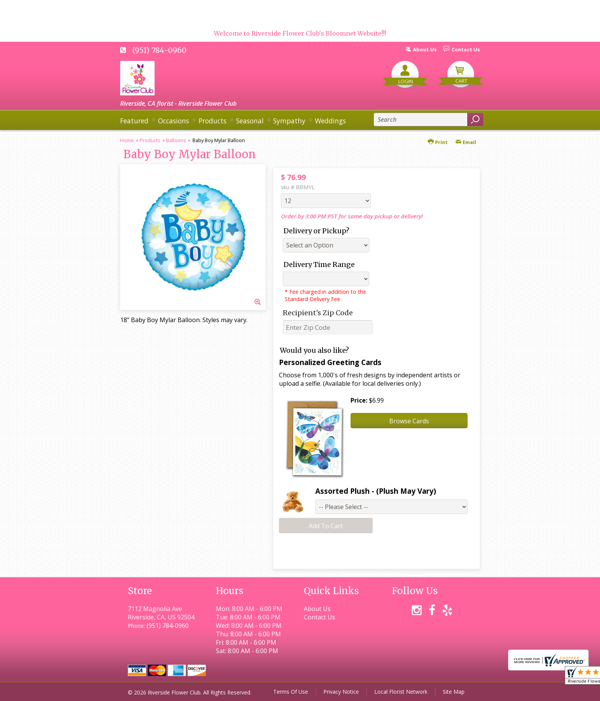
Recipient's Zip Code (318, 312)
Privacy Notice (341, 691)
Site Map (454, 691)
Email (465, 142)
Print (438, 142)
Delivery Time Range (319, 264)
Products (150, 140)
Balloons (176, 140)
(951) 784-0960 (159, 50)
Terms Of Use (290, 691)
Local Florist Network (400, 691)
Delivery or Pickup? (316, 230)
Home (127, 140)
